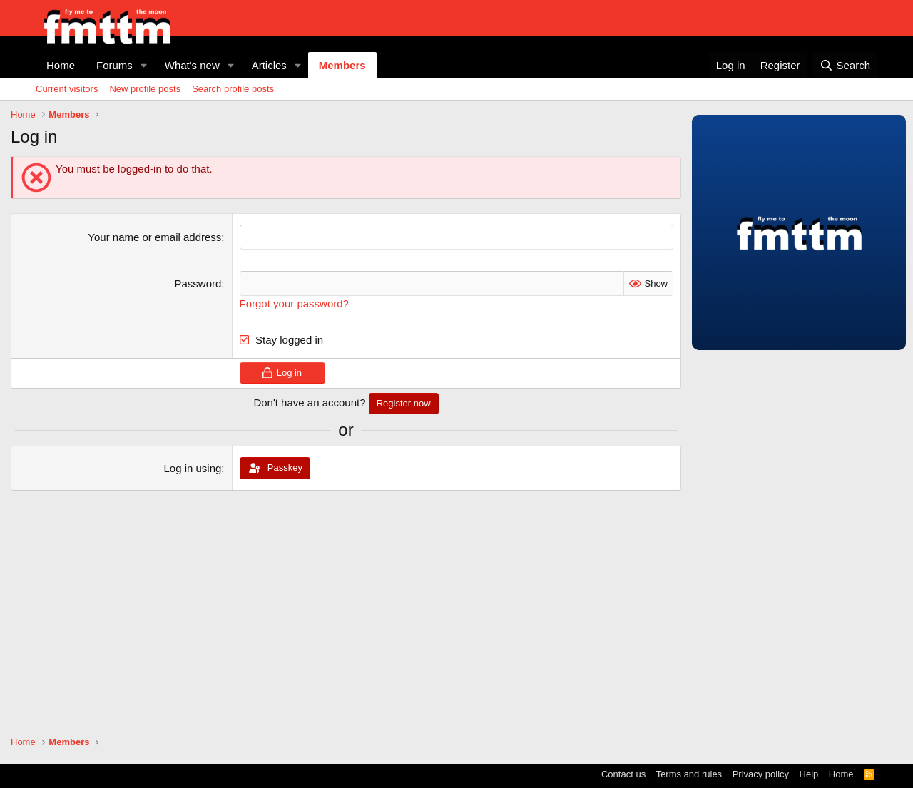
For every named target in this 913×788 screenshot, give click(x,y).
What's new (192, 65)
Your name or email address (154, 237)
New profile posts (144, 88)
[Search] (844, 65)
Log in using (192, 468)
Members (342, 65)
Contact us (623, 774)
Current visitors (67, 88)
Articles (269, 65)
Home (60, 65)
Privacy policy (761, 774)
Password (198, 283)
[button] (144, 65)
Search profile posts (233, 88)
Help (809, 774)
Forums (114, 65)
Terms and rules (689, 774)
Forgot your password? (294, 303)
